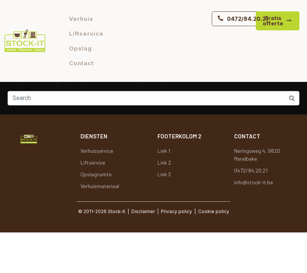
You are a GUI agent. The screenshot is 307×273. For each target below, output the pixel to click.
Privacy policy (176, 211)
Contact (81, 63)
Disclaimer (143, 211)
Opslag (80, 48)
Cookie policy (213, 211)
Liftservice (86, 33)
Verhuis (81, 18)
